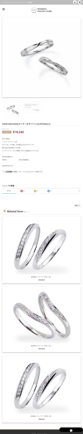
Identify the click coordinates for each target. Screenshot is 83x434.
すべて (9, 191)
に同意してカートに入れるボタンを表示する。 (24, 172)
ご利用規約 (8, 172)
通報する (77, 205)
